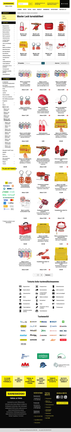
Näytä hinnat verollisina (51, 4)
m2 (3, 103)
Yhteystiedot (54, 9)
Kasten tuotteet (6, 94)
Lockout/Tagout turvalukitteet (6, 40)
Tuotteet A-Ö (62, 9)
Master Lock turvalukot (7, 140)
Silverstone (5, 156)
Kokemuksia (46, 9)
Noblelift (4, 152)
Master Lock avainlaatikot (7, 123)
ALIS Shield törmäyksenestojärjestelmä (8, 86)
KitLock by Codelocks (7, 97)
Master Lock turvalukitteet (7, 119)
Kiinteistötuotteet (6, 30)
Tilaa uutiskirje (9, 169)
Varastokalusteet (6, 74)
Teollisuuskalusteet (7, 61)
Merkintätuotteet (6, 49)
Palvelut (39, 9)
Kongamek (5, 101)
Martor (4, 105)
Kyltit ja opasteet (6, 36)
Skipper (4, 161)
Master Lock (6, 107)
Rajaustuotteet (6, 26)
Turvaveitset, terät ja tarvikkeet (7, 66)
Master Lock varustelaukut (8, 143)
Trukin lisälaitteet (6, 63)
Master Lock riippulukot (6, 113)
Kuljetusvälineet (6, 32)
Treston (4, 163)
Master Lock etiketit (7, 126)
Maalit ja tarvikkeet (7, 47)
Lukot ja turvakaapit (7, 43)
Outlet (4, 16)
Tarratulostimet (6, 57)
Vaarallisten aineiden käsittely (7, 71)
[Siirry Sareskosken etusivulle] (9, 4)
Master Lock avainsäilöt (6, 109)
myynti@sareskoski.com (40, 3)
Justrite (4, 92)
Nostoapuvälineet (6, 51)
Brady (4, 88)
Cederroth (5, 90)
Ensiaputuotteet (6, 28)
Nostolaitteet (5, 53)
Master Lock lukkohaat (7, 133)
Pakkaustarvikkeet (6, 55)
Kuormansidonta (6, 34)
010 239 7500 (37, 4)
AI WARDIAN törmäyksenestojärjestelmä (8, 82)
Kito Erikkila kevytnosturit (8, 99)
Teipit (4, 59)
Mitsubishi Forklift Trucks (8, 150)
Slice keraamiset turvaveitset (6, 159)
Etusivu (20, 9)
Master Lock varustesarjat (8, 146)
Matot (4, 45)
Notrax (4, 154)
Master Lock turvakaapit (6, 116)
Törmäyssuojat (6, 69)
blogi (34, 9)
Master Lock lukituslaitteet (8, 130)
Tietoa (29, 9)
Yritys (24, 9)
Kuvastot (4, 18)
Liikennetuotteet (6, 38)
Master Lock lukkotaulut (7, 136)
